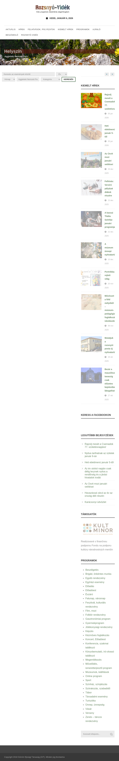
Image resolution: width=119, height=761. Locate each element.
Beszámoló (12, 35)
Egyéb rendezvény (95, 578)
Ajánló (97, 29)
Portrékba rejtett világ (109, 275)
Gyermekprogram (94, 623)
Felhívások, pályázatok (41, 29)
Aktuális (11, 29)
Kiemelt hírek (65, 29)
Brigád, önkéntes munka (98, 574)
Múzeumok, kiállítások (97, 672)
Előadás (89, 586)
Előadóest (90, 590)
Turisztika (90, 700)
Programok (83, 29)
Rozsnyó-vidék (29, 35)
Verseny (89, 713)
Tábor (88, 692)
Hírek (22, 29)
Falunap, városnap (95, 598)
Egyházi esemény (94, 582)
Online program (93, 676)
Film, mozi (90, 610)
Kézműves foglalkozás (97, 635)
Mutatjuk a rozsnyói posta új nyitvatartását (111, 345)
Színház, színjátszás (96, 684)
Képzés (89, 631)
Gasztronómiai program (97, 619)
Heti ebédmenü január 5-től (99, 462)
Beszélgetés (91, 570)
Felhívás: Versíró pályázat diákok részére (109, 188)
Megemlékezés (93, 659)
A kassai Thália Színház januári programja (110, 220)
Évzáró (89, 594)
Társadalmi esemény (96, 696)
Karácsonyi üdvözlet (95, 502)
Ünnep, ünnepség (94, 704)
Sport (88, 680)
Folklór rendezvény (95, 615)
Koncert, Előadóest (95, 639)
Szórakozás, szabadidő (97, 688)
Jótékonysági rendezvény (99, 627)
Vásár (88, 709)
